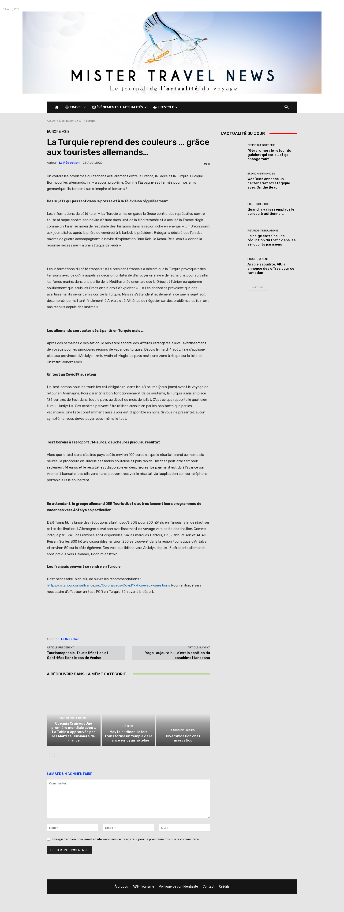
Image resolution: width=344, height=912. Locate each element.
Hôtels (128, 726)
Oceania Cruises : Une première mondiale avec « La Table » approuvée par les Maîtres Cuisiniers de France (73, 731)
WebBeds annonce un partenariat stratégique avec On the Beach (268, 183)
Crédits (224, 886)
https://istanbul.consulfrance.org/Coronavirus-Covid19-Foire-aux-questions (108, 585)
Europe (91, 121)
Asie (65, 131)
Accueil (51, 121)
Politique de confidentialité (178, 886)
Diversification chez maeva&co (183, 738)
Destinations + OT (71, 121)
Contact (208, 886)
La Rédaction (69, 162)
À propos (121, 886)
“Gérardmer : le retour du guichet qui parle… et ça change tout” (269, 154)
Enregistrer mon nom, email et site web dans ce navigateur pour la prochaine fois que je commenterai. (126, 839)
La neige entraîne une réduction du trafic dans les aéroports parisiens (271, 240)
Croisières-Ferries (73, 717)
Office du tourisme (261, 145)
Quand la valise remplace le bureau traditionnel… (270, 211)
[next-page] (57, 754)
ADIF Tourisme (143, 886)
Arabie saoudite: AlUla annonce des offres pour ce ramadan (270, 268)
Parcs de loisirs (183, 730)
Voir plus (259, 287)
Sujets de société (260, 204)
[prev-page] (50, 754)
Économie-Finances (261, 173)
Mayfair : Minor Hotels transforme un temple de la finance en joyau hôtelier (128, 736)
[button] (286, 107)
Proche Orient (258, 259)
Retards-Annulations (262, 230)
